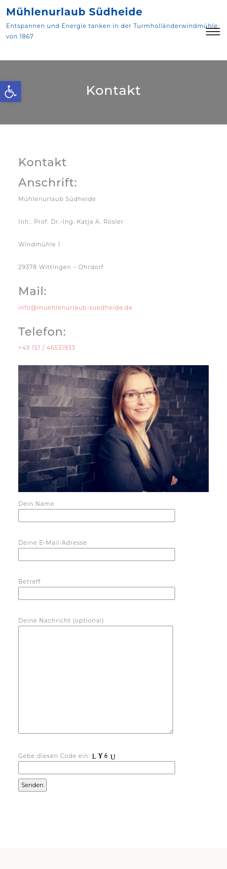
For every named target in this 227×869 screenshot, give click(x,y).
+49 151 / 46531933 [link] (47, 347)
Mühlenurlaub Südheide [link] (74, 12)
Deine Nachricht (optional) (95, 676)
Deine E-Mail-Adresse (96, 548)
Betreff (96, 587)
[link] (10, 91)
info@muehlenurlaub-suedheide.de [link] (75, 307)
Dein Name (96, 509)
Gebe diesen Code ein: (96, 761)
